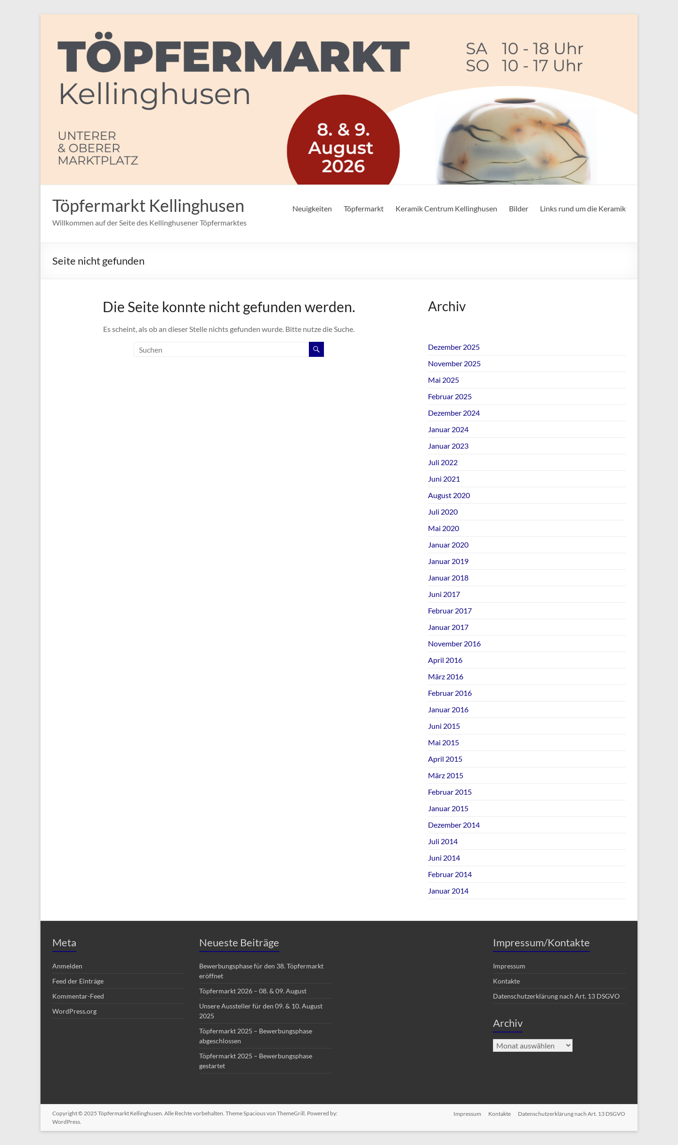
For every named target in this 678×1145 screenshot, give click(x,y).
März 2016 (445, 676)
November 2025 (454, 363)
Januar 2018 (448, 577)
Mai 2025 (443, 379)
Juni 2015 (444, 725)
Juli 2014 (443, 841)
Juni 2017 (444, 593)
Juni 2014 (444, 857)
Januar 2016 (448, 709)
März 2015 (445, 775)
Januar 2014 (448, 890)
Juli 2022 (443, 462)
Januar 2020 (448, 544)
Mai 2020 (443, 528)
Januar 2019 (448, 560)
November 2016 (454, 643)
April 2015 (445, 758)
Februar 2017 (450, 610)
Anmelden (67, 966)
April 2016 (445, 659)
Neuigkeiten (312, 208)
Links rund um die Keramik (583, 208)
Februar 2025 (450, 396)
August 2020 (449, 495)
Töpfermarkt (364, 208)
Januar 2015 (448, 808)
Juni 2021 (444, 478)
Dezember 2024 (454, 412)
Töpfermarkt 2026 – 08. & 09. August (253, 991)
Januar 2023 (448, 445)
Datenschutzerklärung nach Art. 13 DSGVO (556, 996)
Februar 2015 (450, 791)
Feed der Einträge (78, 981)
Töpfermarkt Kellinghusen (148, 205)
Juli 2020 (443, 511)
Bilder (518, 208)
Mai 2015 (443, 742)
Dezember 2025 (454, 346)
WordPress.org (74, 1011)
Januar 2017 (448, 626)
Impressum (509, 966)
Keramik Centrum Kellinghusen (446, 208)
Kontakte (506, 981)
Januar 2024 (448, 429)
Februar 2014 (450, 874)
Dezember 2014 (454, 824)
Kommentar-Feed (78, 996)
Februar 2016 (450, 692)
